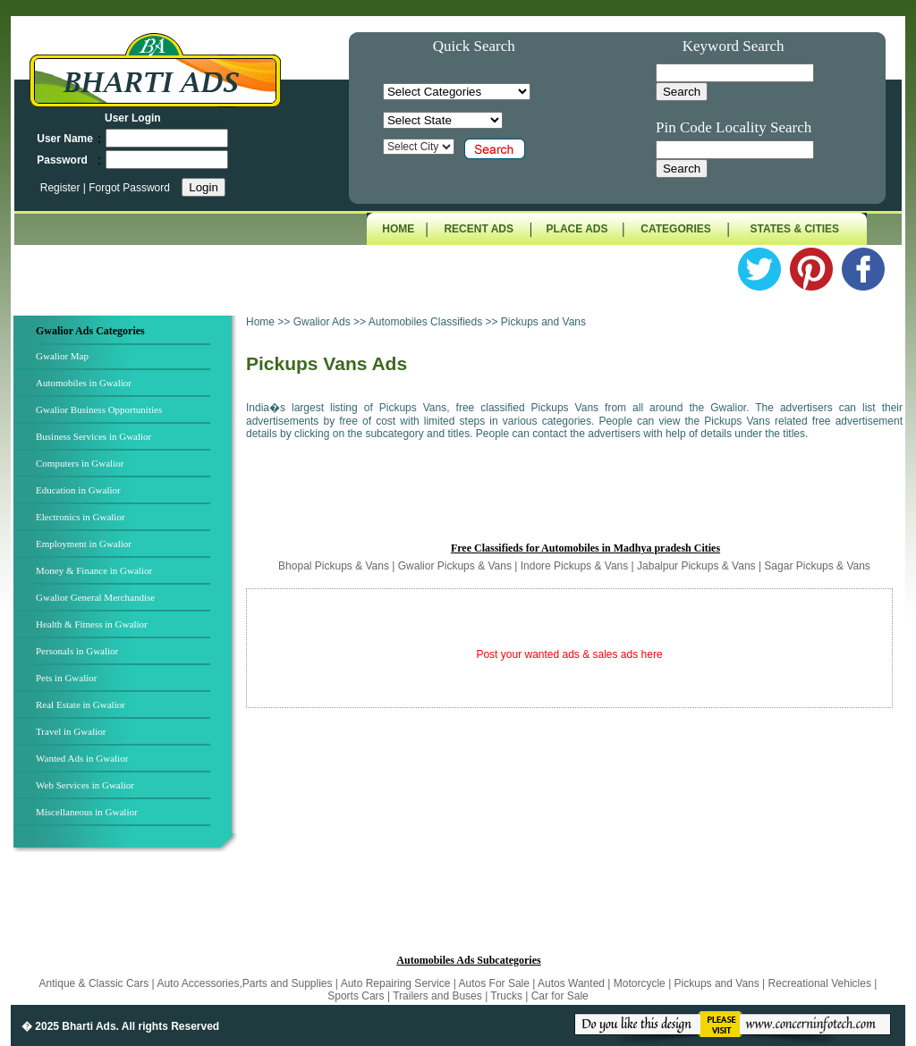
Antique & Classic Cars (94, 983)
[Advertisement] (574, 499)
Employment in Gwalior (83, 543)
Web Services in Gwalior (85, 785)
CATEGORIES (675, 229)
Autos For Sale (496, 983)
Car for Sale (560, 996)
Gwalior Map (62, 355)
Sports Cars (355, 996)
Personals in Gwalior (77, 650)
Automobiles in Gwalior (83, 382)
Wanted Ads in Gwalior (82, 758)
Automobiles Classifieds (425, 322)
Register (61, 187)
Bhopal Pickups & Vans (333, 566)
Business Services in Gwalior (93, 436)
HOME (398, 229)
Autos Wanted (571, 983)
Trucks (507, 996)
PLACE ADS (577, 229)
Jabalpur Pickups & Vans (696, 566)
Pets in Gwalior (66, 677)
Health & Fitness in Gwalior (92, 624)
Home (260, 322)
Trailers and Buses (439, 996)
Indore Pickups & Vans (575, 566)
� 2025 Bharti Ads (68, 1026)
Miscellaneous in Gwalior (87, 811)
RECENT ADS (478, 229)
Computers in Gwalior (79, 463)
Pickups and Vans (718, 983)
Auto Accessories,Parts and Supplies (246, 983)
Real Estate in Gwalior (80, 704)
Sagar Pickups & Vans (817, 566)
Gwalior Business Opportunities (99, 409)
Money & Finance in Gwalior (94, 570)
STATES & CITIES (795, 229)
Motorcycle (641, 983)
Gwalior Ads (323, 322)
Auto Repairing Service (397, 983)
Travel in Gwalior (71, 731)
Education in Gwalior (78, 490)
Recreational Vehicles (821, 983)
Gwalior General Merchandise (95, 597)
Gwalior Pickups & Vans (455, 566)
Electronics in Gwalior (80, 516)
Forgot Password (129, 187)
